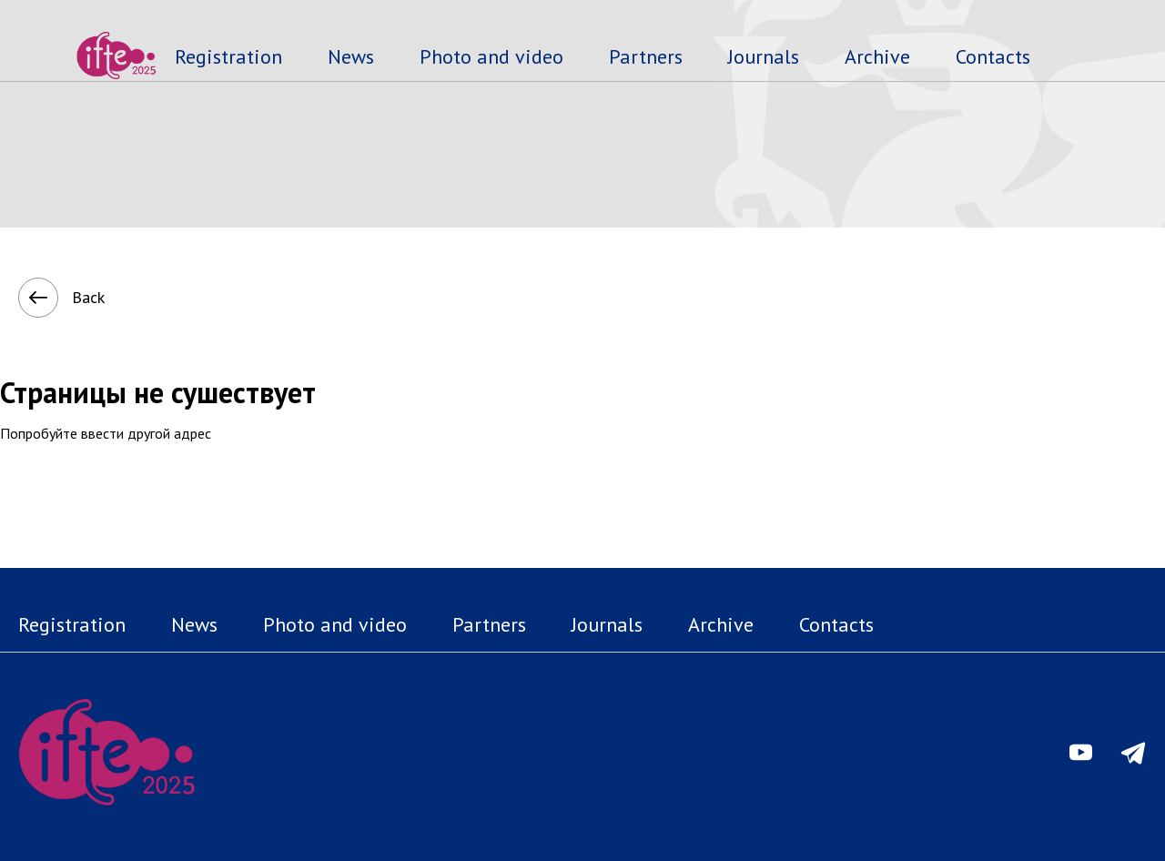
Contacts (993, 56)
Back (42, 298)
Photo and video (491, 56)
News (351, 56)
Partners (646, 56)
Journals (763, 56)
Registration (228, 56)
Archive (877, 56)
